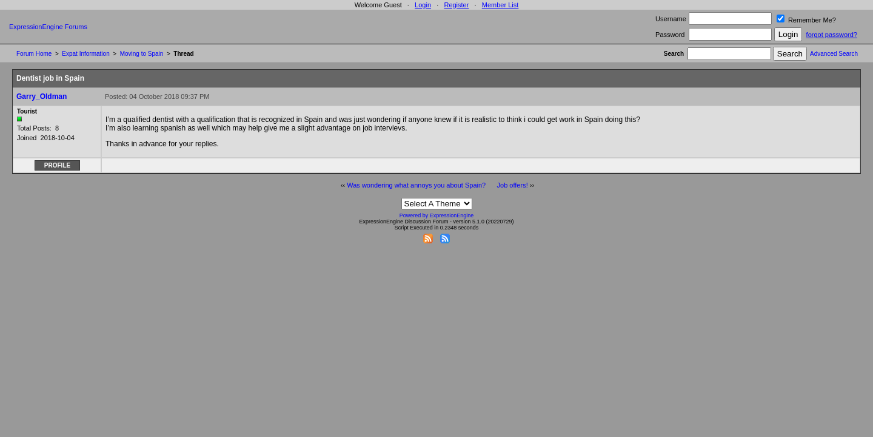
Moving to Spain (142, 53)
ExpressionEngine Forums (48, 26)
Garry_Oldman (41, 96)
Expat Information (85, 53)
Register (456, 4)
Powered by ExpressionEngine (437, 215)
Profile (57, 165)
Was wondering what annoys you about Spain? (416, 185)
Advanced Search (834, 53)
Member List (500, 4)
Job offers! (512, 185)
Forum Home (34, 53)
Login (423, 4)
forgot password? (831, 34)
